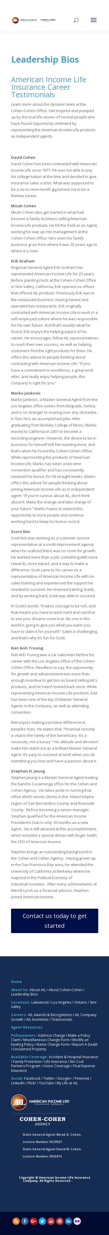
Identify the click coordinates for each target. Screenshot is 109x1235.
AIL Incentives (37, 1019)
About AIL (38, 989)
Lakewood (40, 1002)
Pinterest (82, 1078)
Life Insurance (55, 1061)
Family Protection (27, 1061)
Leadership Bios (24, 994)
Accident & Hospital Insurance (73, 1056)
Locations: (21, 1002)
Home (16, 981)
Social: (17, 1078)
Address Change (51, 1035)
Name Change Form (53, 1044)
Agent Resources (26, 1027)
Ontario (80, 1002)
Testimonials (61, 1019)
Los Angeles (61, 1002)
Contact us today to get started (55, 921)
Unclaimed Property (29, 1049)
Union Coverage (56, 1065)
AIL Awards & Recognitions (50, 1014)
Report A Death (85, 1044)
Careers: (19, 1014)
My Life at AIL (67, 1083)
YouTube (46, 1083)
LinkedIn (18, 1083)
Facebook (32, 1078)
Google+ (65, 1078)
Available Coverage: (29, 1056)
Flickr (32, 1083)
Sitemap (79, 1181)
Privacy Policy (54, 1187)
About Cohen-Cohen (65, 989)
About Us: (20, 989)
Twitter (49, 1078)
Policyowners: (24, 1035)
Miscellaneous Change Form (46, 1039)
